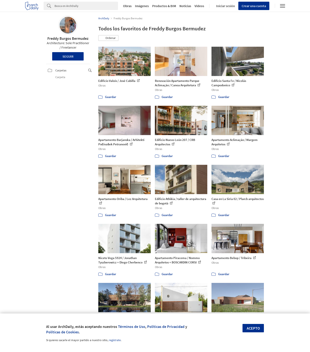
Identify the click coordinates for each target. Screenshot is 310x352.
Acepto (253, 328)
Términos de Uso (131, 326)
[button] (108, 38)
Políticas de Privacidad (165, 326)
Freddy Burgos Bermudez (67, 38)
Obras (127, 6)
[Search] (86, 6)
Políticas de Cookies (62, 332)
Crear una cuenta (254, 6)
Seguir (68, 56)
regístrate (115, 340)
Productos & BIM (164, 6)
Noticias (185, 6)
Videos (199, 6)
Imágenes (142, 6)
